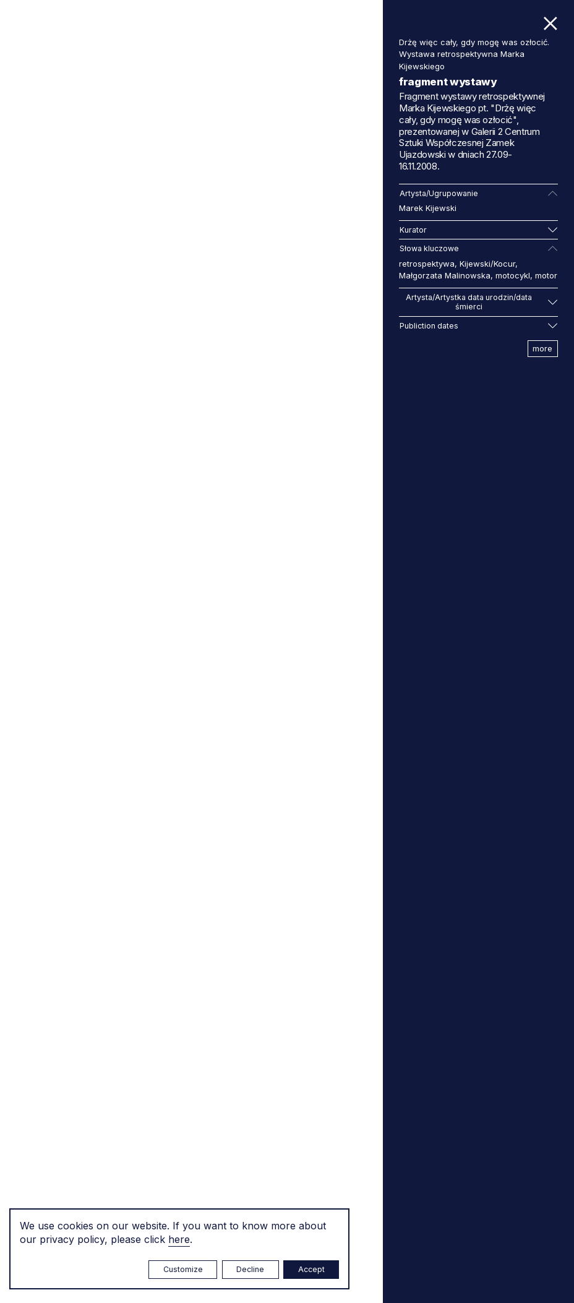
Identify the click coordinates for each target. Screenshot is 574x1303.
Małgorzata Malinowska (444, 275)
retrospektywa (427, 264)
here (179, 1239)
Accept (311, 1269)
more (542, 348)
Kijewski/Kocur (487, 264)
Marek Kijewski (427, 208)
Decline (250, 1269)
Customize (183, 1269)
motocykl (512, 275)
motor (546, 275)
